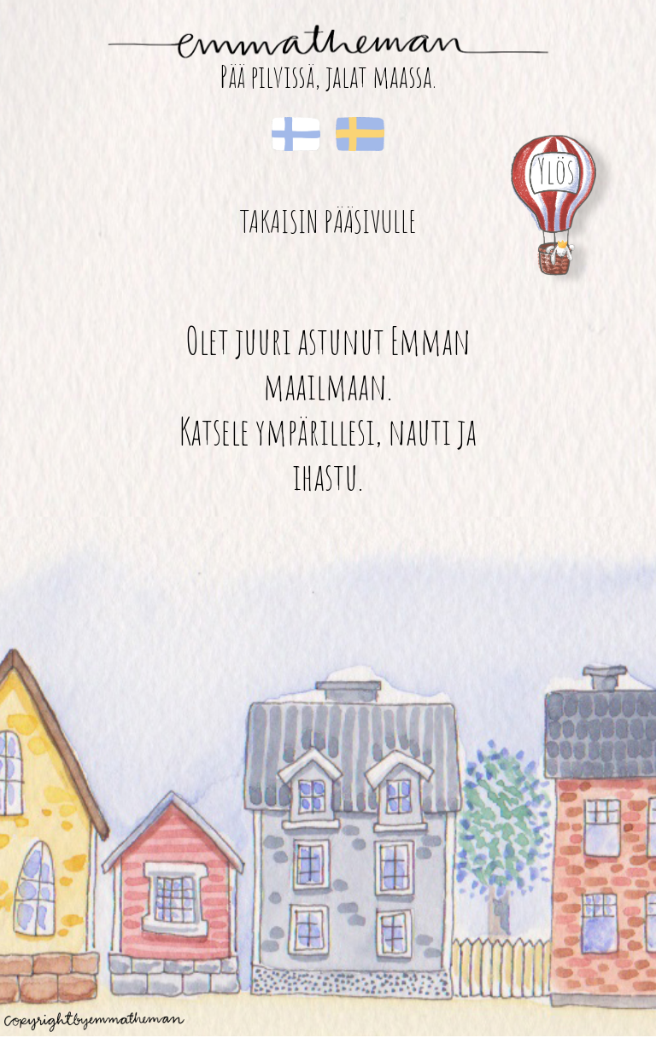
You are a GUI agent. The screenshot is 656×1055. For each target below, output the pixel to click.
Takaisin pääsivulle (328, 221)
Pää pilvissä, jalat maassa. (328, 76)
